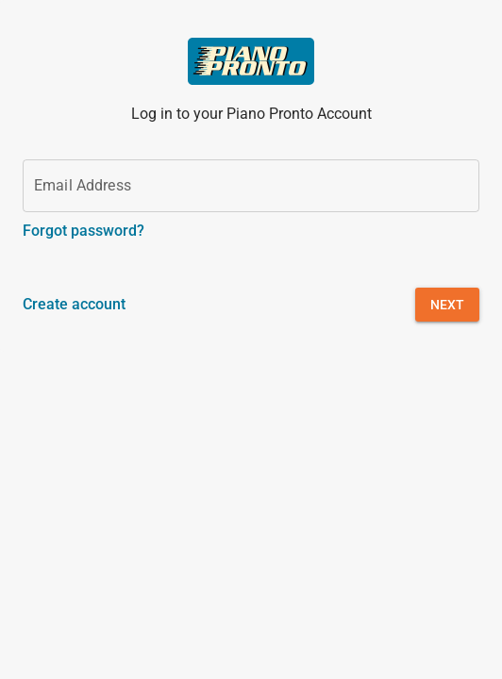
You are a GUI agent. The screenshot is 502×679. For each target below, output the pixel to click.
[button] (447, 305)
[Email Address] (251, 185)
